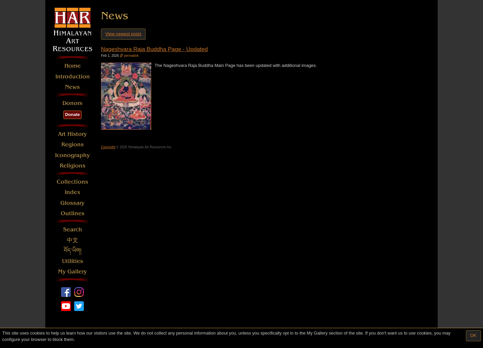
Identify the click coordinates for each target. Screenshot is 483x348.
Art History (72, 134)
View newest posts (123, 33)
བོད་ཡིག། (73, 250)
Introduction (72, 76)
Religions (73, 165)
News (72, 87)
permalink (129, 55)
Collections (72, 182)
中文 (72, 240)
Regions (72, 144)
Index (72, 192)
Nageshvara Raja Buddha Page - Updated (154, 49)
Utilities (72, 261)
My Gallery (72, 271)
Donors (72, 103)
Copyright (108, 147)
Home (72, 66)
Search (72, 229)
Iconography (72, 155)
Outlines (73, 213)
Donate (72, 114)
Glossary (72, 203)
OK (473, 335)
